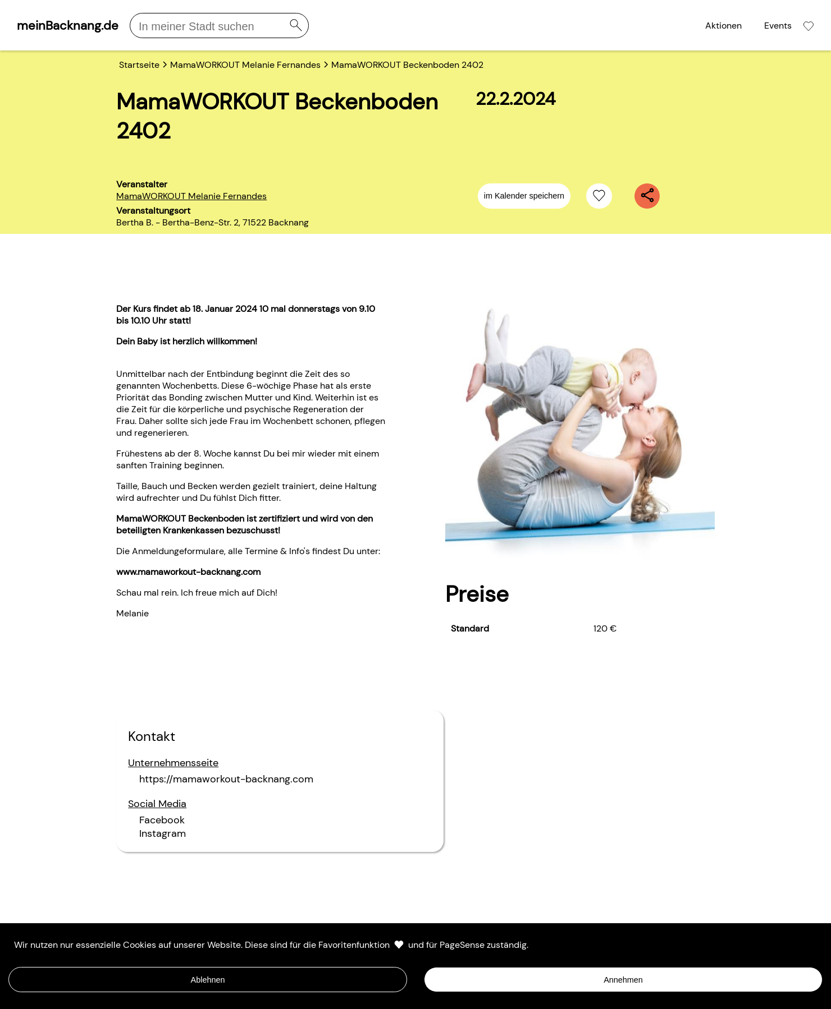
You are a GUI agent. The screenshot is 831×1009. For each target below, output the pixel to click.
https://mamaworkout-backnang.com (226, 779)
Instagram (162, 833)
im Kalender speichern (524, 195)
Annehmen (623, 979)
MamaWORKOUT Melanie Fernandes (191, 196)
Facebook (162, 820)
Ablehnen (208, 979)
